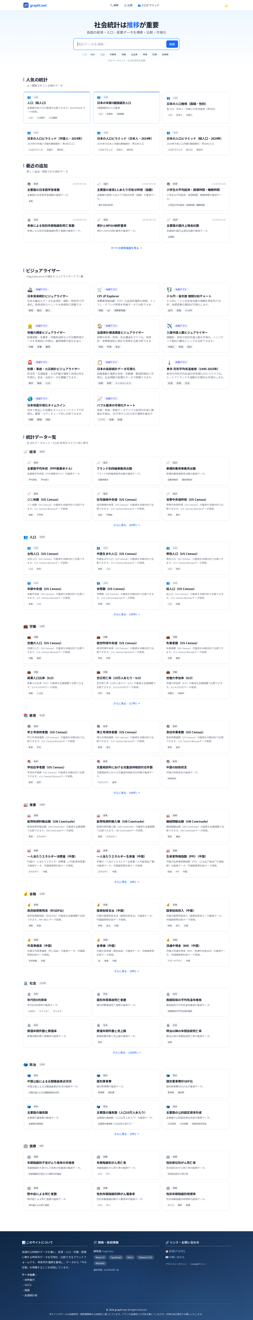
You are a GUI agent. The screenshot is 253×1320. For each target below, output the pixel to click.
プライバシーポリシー (176, 1263)
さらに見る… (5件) (126, 1134)
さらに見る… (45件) (126, 792)
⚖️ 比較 (128, 5)
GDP (92, 54)
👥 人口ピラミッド (148, 5)
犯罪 (154, 54)
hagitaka (107, 1251)
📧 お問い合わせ (175, 1257)
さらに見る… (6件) (126, 971)
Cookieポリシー (198, 1263)
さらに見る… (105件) (127, 1052)
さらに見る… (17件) (126, 703)
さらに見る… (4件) (126, 882)
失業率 (113, 54)
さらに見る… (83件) (126, 525)
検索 (172, 44)
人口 (102, 54)
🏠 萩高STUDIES (175, 1251)
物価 (124, 54)
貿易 (145, 54)
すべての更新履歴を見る (126, 248)
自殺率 (165, 54)
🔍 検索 (114, 5)
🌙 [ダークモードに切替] (226, 5)
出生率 (134, 54)
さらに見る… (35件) (126, 614)
